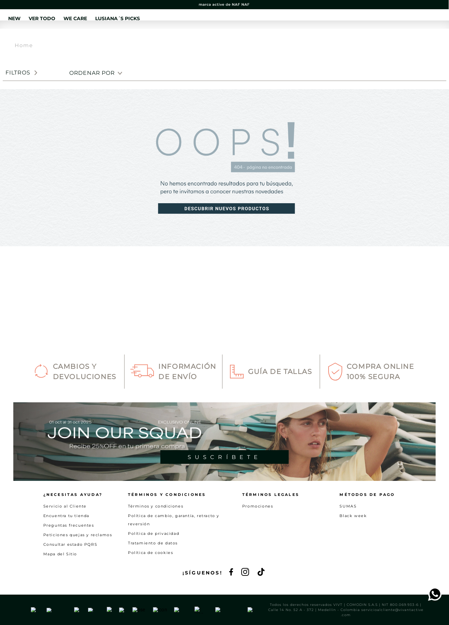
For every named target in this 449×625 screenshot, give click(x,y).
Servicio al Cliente (65, 528)
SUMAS (348, 528)
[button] (367, 37)
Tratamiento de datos (153, 565)
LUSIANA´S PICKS (249, 37)
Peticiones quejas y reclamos (77, 557)
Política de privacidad (153, 555)
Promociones (257, 528)
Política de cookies (150, 574)
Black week (353, 538)
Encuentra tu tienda (66, 538)
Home (24, 70)
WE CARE (198, 37)
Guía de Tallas (280, 394)
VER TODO (156, 37)
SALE (294, 37)
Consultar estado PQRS (70, 566)
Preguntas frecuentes (68, 547)
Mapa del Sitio (60, 576)
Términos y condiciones (155, 528)
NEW (121, 37)
